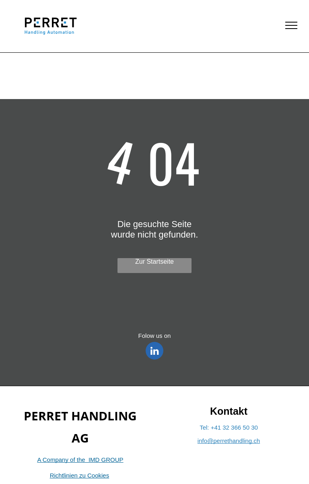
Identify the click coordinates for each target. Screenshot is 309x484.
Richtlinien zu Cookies (79, 475)
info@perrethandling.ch (229, 440)
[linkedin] (154, 352)
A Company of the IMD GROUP (80, 459)
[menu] (291, 25)
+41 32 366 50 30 (234, 427)
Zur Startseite (154, 261)
